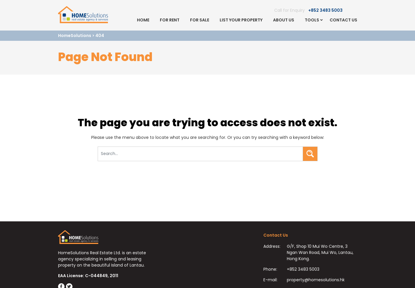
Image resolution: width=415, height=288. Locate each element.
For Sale (199, 20)
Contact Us (343, 20)
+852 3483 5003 (325, 10)
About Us (283, 20)
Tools (312, 20)
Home (143, 20)
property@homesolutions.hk (316, 280)
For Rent (169, 20)
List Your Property (241, 20)
